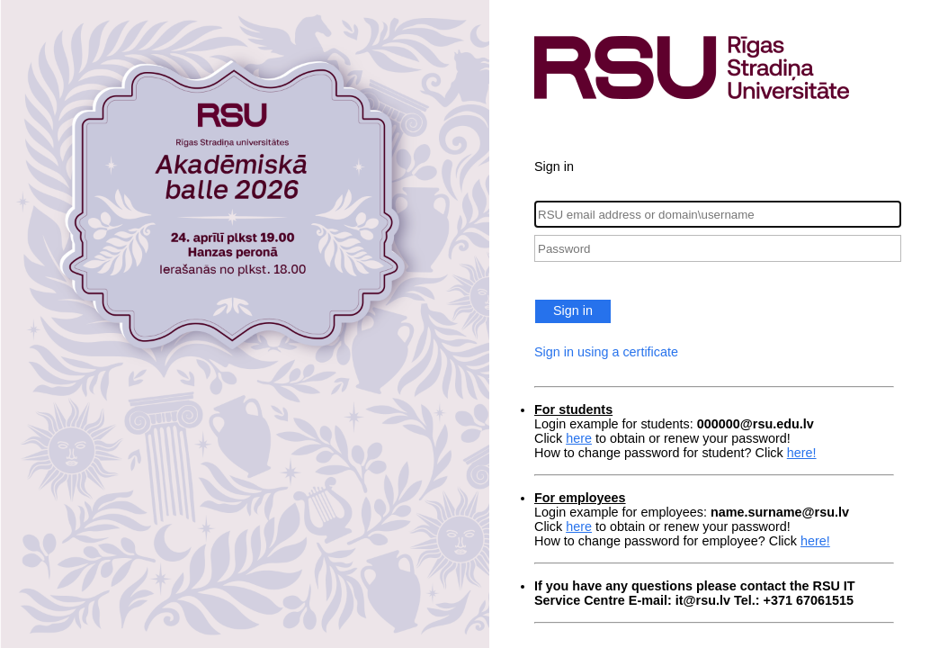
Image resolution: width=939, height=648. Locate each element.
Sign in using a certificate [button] (606, 352)
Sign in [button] (573, 310)
